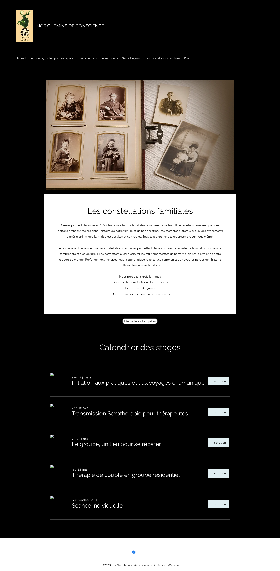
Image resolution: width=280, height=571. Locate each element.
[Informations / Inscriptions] (140, 321)
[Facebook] (134, 552)
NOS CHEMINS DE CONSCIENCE (70, 25)
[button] (138, 383)
